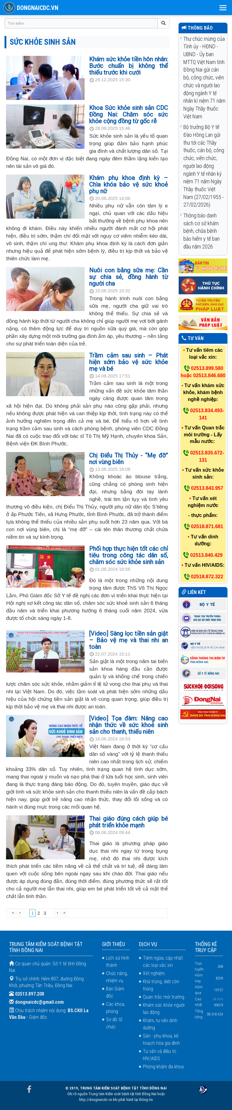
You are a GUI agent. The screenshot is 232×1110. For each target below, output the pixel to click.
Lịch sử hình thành (117, 961)
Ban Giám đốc (115, 992)
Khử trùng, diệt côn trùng (161, 985)
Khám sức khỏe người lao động (164, 1008)
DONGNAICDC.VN (37, 7)
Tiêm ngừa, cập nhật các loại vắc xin (163, 961)
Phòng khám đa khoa (163, 1067)
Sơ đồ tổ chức (114, 1023)
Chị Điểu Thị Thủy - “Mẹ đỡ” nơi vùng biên (128, 459)
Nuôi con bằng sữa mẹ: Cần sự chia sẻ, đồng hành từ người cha (128, 277)
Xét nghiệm (154, 973)
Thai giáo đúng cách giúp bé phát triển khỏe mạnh (128, 822)
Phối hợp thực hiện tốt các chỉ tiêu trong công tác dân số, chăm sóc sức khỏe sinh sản (128, 555)
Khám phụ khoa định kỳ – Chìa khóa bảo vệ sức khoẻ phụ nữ (128, 184)
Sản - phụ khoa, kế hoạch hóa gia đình (161, 1039)
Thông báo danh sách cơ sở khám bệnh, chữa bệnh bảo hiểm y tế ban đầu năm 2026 (201, 231)
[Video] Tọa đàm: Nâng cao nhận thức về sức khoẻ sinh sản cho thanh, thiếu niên (128, 725)
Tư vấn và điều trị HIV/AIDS (159, 1054)
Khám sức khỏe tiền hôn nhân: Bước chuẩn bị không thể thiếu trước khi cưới (128, 66)
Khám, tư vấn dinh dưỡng (160, 1024)
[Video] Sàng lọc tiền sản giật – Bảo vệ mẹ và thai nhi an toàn (128, 640)
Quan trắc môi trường (163, 997)
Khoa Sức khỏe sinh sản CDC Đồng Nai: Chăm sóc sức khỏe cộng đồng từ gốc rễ (128, 114)
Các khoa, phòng (115, 1007)
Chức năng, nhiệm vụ (117, 976)
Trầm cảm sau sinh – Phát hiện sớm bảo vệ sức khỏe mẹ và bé (128, 362)
